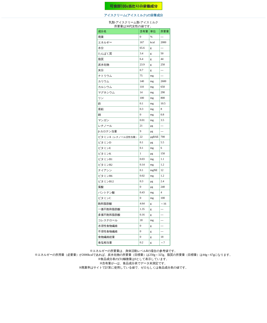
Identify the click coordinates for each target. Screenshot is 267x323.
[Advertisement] (133, 296)
